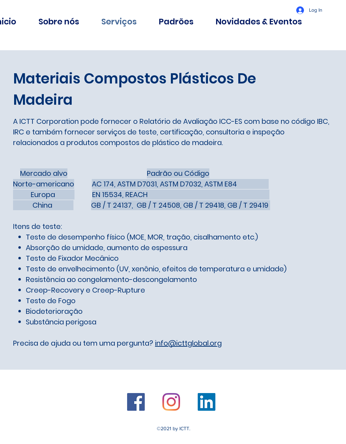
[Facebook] (136, 402)
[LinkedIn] (206, 402)
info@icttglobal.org (188, 343)
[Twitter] (171, 402)
